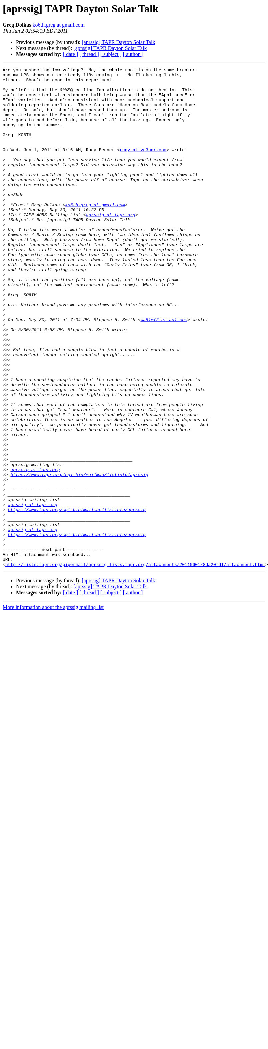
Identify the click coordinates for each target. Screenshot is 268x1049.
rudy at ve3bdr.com (143, 167)
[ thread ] (89, 54)
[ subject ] (111, 54)
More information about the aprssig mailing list (53, 707)
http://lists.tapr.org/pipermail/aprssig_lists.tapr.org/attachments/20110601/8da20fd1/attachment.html (135, 664)
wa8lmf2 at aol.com (163, 370)
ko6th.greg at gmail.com (58, 25)
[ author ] (133, 54)
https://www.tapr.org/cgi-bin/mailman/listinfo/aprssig (79, 556)
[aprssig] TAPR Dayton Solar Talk (118, 42)
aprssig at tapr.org (110, 245)
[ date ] (70, 54)
